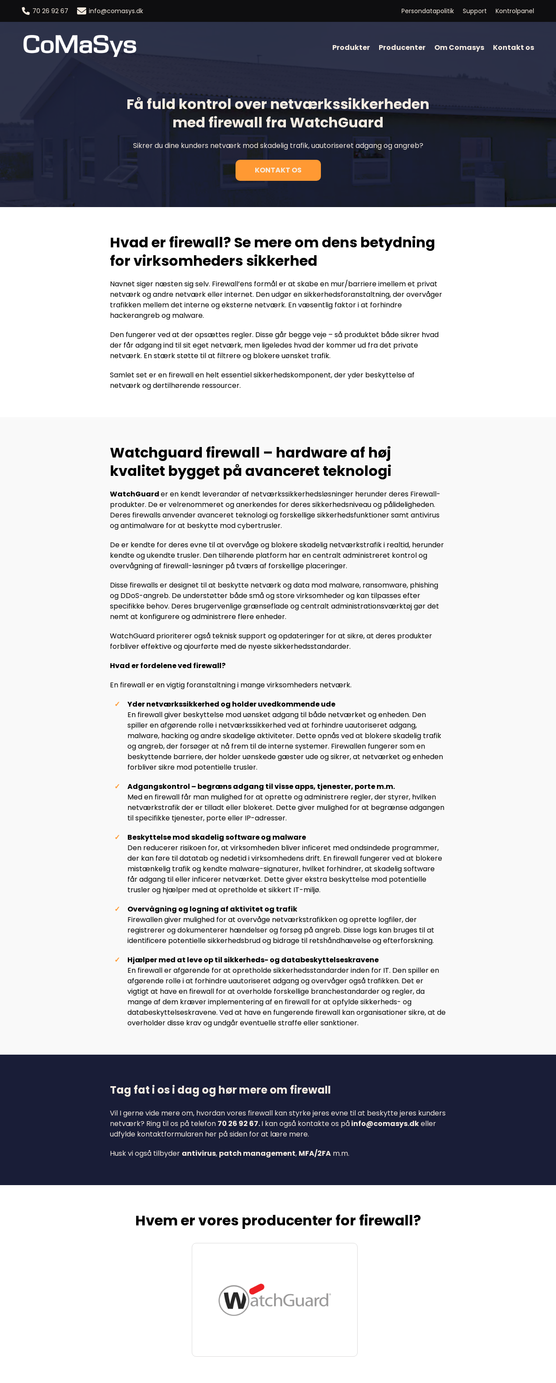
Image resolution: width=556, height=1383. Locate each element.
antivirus (199, 1153)
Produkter (351, 47)
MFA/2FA (315, 1153)
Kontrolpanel (515, 11)
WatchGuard (134, 494)
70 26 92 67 (45, 11)
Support (475, 11)
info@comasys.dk (110, 11)
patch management (257, 1153)
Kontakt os (513, 47)
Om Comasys (459, 47)
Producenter (402, 47)
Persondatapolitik (427, 11)
